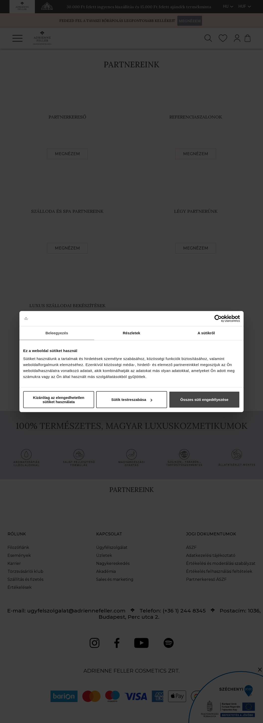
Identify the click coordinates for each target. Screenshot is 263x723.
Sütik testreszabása (131, 399)
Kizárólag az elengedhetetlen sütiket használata (58, 399)
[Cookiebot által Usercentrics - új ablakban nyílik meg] (218, 318)
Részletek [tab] (131, 333)
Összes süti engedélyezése (204, 399)
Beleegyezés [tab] (56, 333)
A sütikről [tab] (206, 333)
